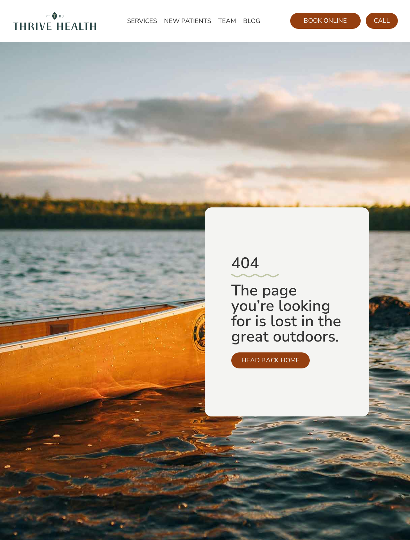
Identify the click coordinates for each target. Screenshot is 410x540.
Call (382, 20)
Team (227, 22)
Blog (251, 22)
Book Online (325, 20)
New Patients (187, 22)
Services (142, 22)
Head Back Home (270, 360)
